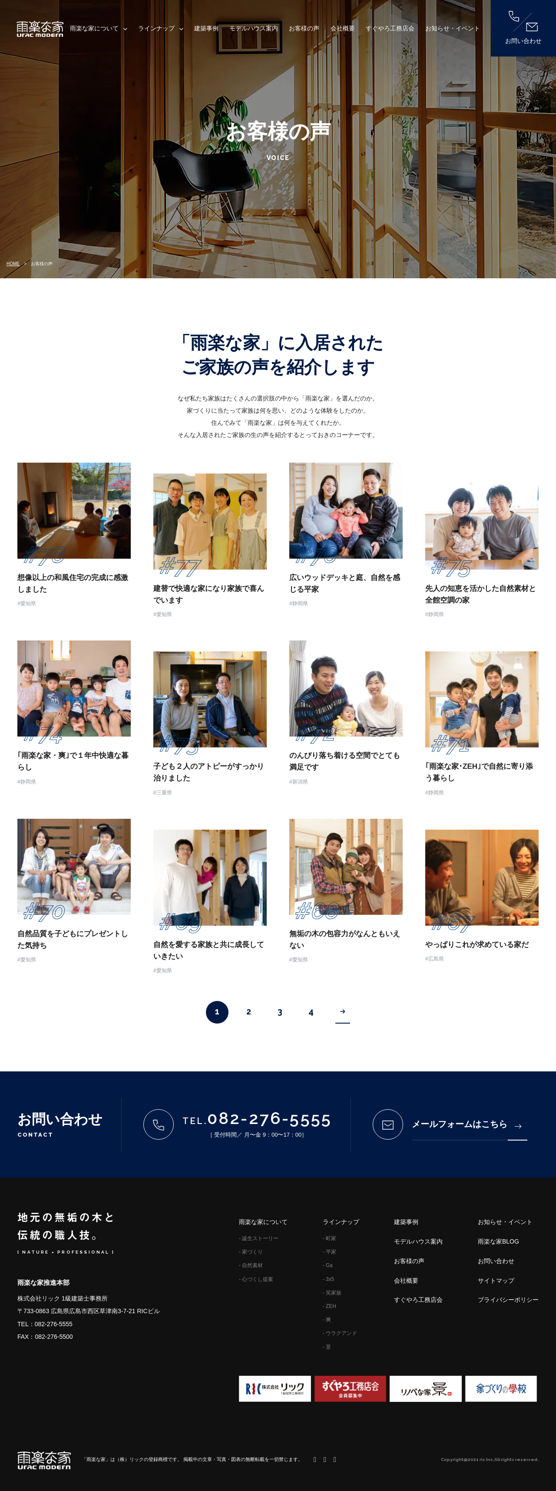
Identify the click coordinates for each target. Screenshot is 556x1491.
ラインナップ (156, 28)
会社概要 (343, 28)
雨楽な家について (94, 28)
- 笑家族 (332, 1293)
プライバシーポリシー (508, 1299)
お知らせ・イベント (452, 28)
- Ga (328, 1265)
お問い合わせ (523, 27)
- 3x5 (328, 1279)
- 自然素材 (251, 1265)
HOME (13, 263)
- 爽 (327, 1320)
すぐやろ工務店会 (390, 28)
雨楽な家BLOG (498, 1241)
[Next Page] (342, 1012)
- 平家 (329, 1252)
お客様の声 (304, 28)
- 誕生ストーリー (258, 1238)
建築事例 (206, 28)
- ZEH (329, 1306)
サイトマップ (496, 1280)
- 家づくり (251, 1252)
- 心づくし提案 (256, 1279)
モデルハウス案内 (253, 28)
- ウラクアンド (340, 1333)
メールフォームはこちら (466, 1124)
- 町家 (329, 1238)
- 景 (327, 1347)
